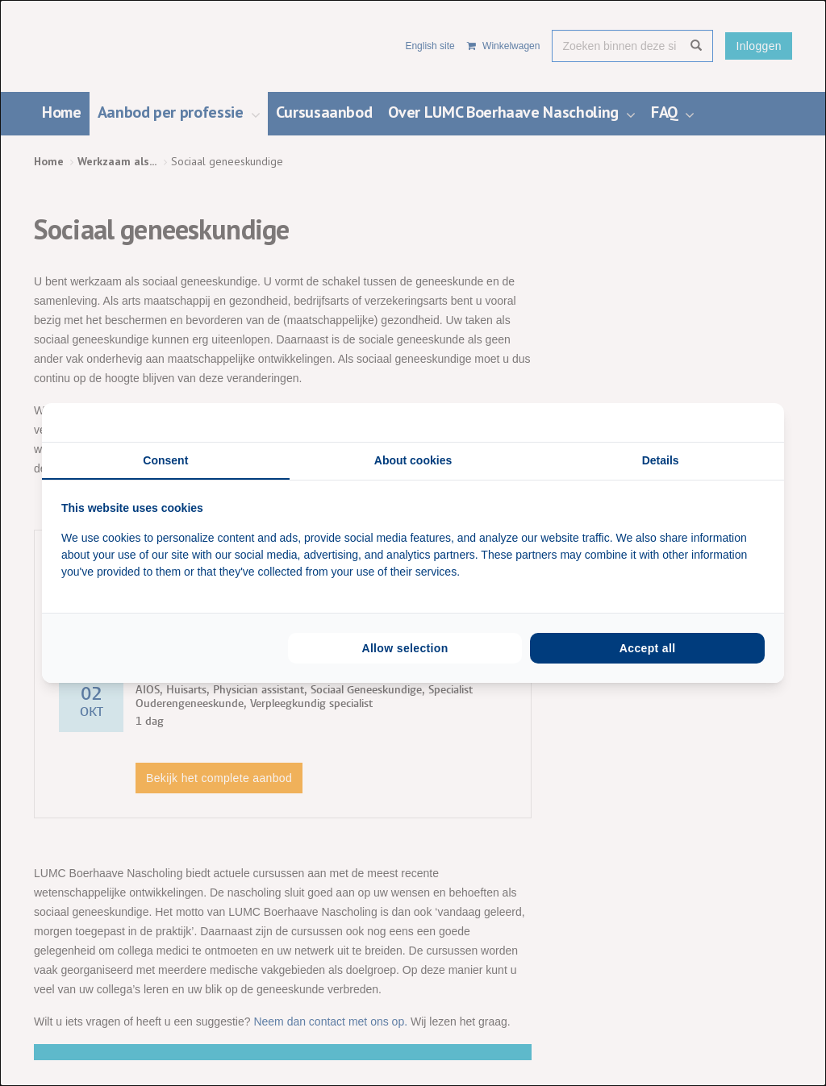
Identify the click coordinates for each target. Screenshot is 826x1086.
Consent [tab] (165, 460)
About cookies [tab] (413, 460)
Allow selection (404, 648)
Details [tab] (660, 460)
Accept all (648, 648)
